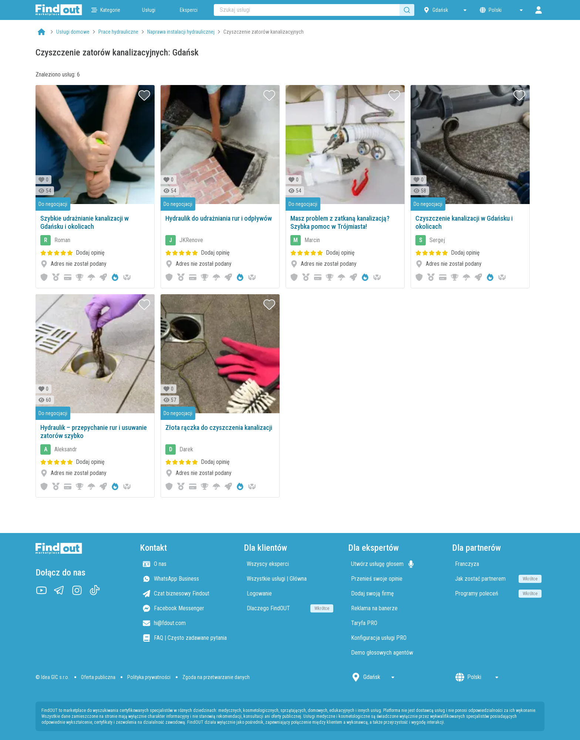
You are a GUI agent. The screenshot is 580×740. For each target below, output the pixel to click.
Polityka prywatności (149, 677)
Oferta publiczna (98, 677)
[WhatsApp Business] (186, 578)
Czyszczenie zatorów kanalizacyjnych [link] (263, 32)
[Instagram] (77, 590)
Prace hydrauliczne (118, 32)
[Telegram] (59, 590)
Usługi (148, 10)
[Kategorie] (106, 10)
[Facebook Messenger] (186, 608)
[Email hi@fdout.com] (186, 623)
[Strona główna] (59, 10)
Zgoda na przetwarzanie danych (216, 677)
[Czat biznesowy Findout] (186, 593)
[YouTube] (41, 590)
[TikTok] (95, 590)
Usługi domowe (73, 32)
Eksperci (189, 10)
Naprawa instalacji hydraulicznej (181, 32)
